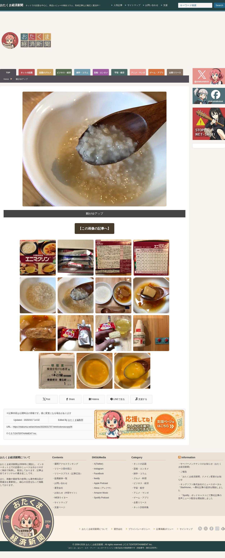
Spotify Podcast (101, 497)
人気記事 (118, 5)
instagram (99, 468)
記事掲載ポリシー (165, 529)
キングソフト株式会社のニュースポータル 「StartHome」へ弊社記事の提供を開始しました (200, 487)
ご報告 (183, 472)
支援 (165, 5)
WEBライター (61, 497)
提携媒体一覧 (60, 478)
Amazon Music (101, 493)
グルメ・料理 (140, 478)
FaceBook (99, 473)
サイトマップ (133, 5)
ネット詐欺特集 (141, 507)
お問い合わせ (151, 5)
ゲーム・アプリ (141, 497)
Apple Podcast (101, 483)
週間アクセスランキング (66, 464)
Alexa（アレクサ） (103, 488)
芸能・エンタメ (141, 468)
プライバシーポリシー (139, 529)
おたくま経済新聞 (11, 5)
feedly (97, 478)
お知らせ (58, 493)
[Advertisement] (160, 40)
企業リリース (140, 502)
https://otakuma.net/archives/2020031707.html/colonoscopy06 (42, 427)
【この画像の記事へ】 (94, 228)
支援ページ (59, 507)
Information (188, 457)
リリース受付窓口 (63, 468)
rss (200, 529)
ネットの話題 (140, 464)
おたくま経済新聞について (15, 457)
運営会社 (58, 488)
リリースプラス (61, 473)
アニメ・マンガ (141, 493)
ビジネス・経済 (141, 483)
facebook (211, 529)
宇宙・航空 (139, 488)
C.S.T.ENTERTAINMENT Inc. (23, 433)
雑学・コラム (140, 473)
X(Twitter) (98, 464)
